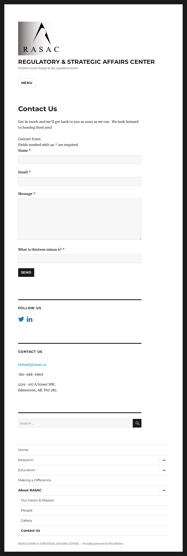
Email (24, 172)
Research (26, 460)
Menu (27, 83)
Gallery (26, 520)
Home (23, 450)
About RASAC (30, 490)
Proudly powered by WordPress (102, 544)
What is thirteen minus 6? (41, 249)
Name (24, 150)
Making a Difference (34, 480)
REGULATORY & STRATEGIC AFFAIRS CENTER (86, 61)
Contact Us (30, 531)
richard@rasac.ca (32, 365)
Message (26, 194)
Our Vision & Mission (37, 500)
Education (26, 470)
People (27, 510)
